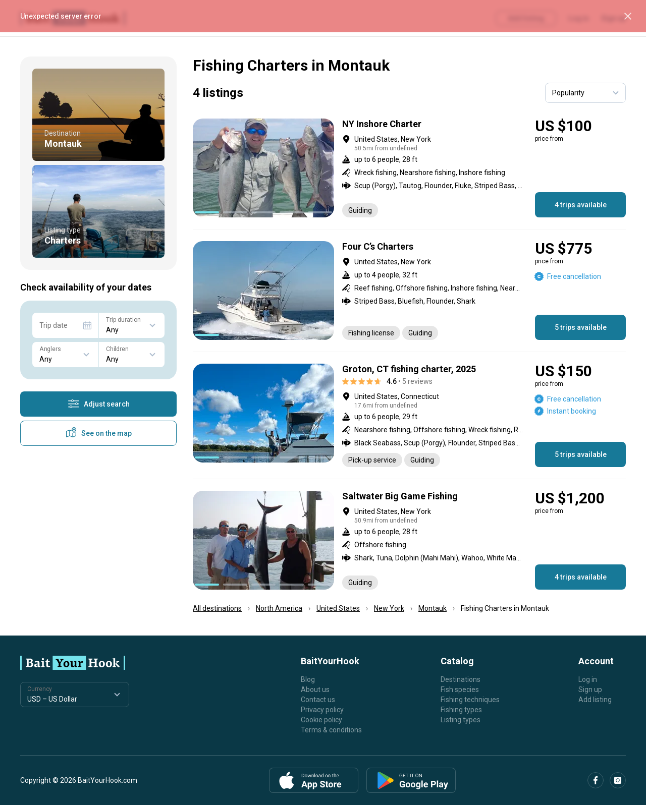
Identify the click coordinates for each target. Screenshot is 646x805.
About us (315, 689)
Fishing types (461, 710)
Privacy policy (322, 710)
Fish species (460, 689)
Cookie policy (321, 720)
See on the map (98, 433)
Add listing (595, 700)
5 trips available (581, 327)
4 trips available (581, 205)
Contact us (318, 700)
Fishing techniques (470, 700)
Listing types (460, 720)
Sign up (590, 689)
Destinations (460, 679)
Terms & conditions (331, 730)
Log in (587, 679)
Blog (308, 679)
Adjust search (99, 404)
